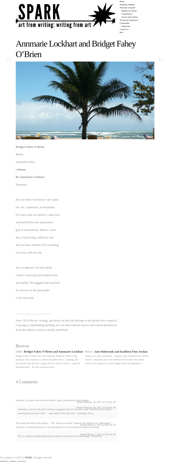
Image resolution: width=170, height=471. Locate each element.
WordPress (4, 461)
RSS (121, 32)
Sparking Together (127, 4)
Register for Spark (129, 11)
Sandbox (13, 461)
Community (125, 23)
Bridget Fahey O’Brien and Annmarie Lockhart (54, 351)
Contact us (124, 29)
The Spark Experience (129, 20)
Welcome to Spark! (128, 8)
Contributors (126, 14)
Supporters (126, 26)
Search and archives (129, 17)
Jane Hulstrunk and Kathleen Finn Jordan (120, 351)
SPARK (28, 457)
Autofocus (22, 461)
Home (122, 1)
